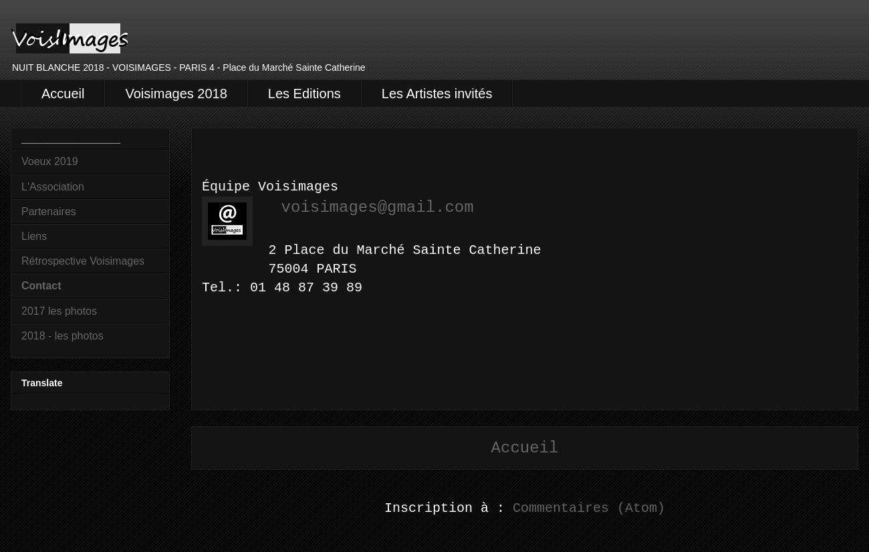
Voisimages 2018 (176, 93)
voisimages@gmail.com (377, 207)
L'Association (52, 186)
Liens (34, 236)
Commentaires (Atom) (589, 508)
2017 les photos (59, 311)
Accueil (62, 93)
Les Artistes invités (437, 93)
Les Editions (304, 93)
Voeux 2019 (49, 161)
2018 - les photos (62, 335)
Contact (41, 285)
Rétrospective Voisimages (82, 261)
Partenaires (48, 211)
